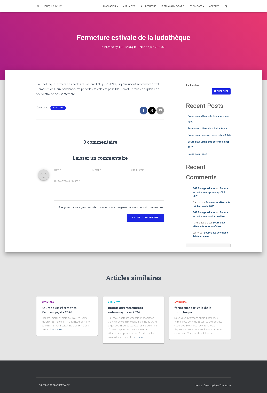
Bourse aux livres (197, 154)
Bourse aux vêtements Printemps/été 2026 (59, 310)
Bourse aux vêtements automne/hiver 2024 (125, 310)
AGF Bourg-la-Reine (204, 188)
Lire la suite (56, 329)
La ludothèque (148, 6)
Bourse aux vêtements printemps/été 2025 (210, 192)
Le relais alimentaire (172, 6)
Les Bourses (196, 6)
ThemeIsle (225, 385)
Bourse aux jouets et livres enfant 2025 (209, 135)
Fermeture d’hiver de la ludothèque (207, 128)
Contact (214, 6)
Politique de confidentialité (54, 385)
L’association (110, 6)
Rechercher (192, 85)
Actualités (129, 6)
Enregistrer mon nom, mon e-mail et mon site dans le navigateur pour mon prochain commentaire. (111, 207)
